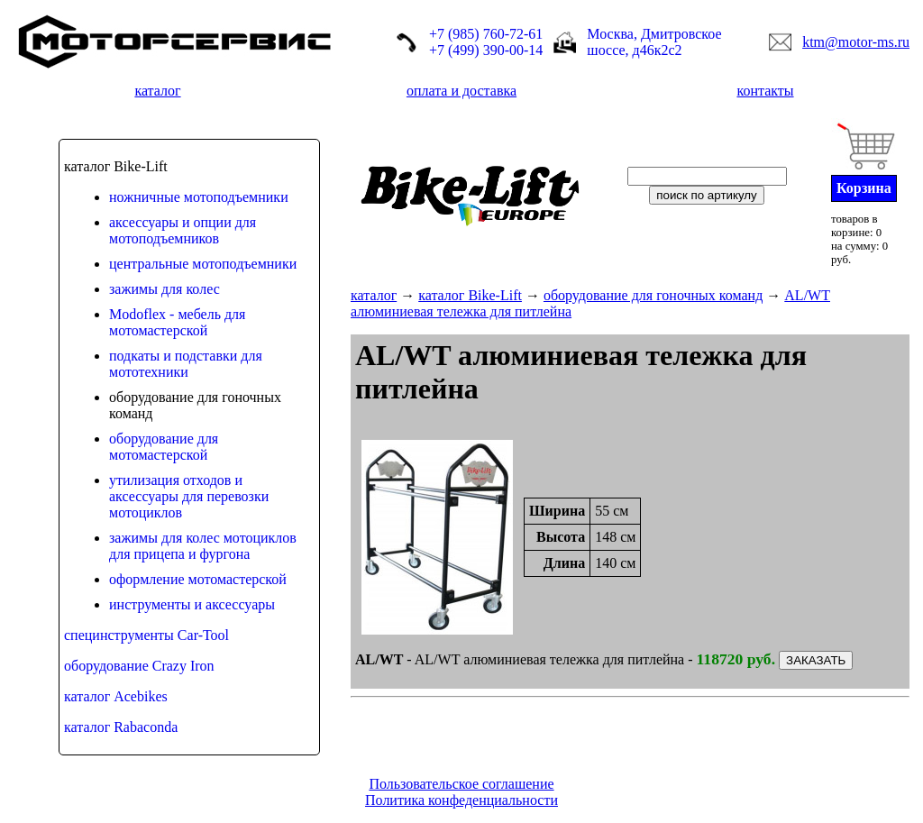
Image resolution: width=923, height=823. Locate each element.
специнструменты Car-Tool (146, 635)
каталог (157, 90)
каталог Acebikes (116, 696)
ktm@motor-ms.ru (855, 42)
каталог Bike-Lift (470, 295)
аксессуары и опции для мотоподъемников (182, 230)
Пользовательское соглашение (461, 783)
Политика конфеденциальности (461, 800)
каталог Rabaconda (121, 727)
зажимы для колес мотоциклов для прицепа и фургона (203, 546)
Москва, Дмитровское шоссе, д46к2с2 (654, 42)
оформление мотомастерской (198, 579)
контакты (764, 90)
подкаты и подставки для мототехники (185, 363)
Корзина (863, 188)
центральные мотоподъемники (203, 263)
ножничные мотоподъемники (198, 197)
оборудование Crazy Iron (139, 665)
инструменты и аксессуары (192, 604)
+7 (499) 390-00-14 (486, 50)
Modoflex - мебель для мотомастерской (177, 322)
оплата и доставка (461, 90)
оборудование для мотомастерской (163, 446)
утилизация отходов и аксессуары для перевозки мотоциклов (189, 496)
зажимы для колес (164, 289)
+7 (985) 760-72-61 (486, 33)
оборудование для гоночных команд (653, 295)
